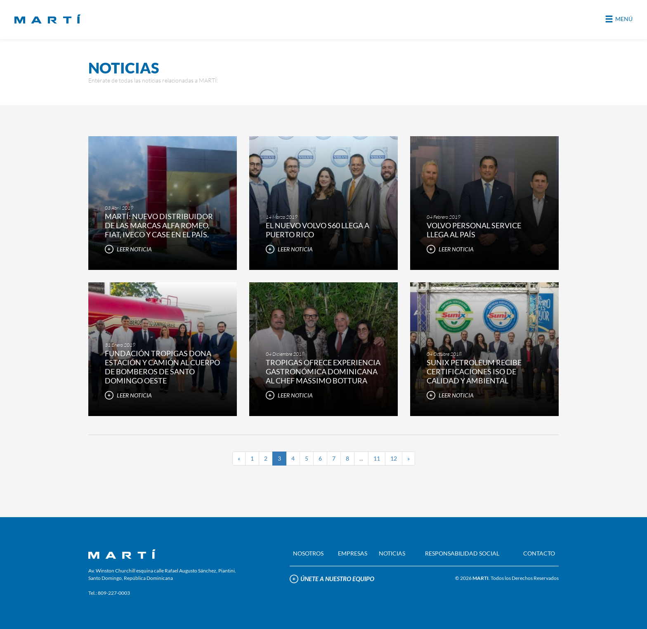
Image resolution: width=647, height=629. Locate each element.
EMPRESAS (352, 553)
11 (376, 458)
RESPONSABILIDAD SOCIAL (462, 553)
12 (393, 458)
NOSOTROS (308, 553)
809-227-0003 (114, 593)
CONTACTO (539, 553)
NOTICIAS (392, 553)
